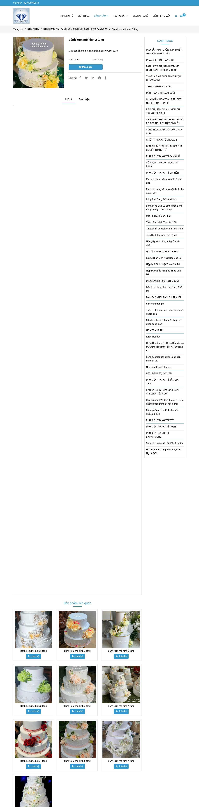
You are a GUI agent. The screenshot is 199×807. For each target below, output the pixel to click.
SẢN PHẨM (101, 15)
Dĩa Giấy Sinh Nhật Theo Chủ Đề (162, 280)
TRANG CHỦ (66, 15)
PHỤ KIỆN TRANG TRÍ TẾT (160, 420)
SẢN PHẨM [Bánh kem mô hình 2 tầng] (33, 29)
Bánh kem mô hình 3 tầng (77, 650)
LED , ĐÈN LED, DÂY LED (159, 373)
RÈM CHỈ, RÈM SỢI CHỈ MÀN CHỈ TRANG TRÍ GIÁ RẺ (163, 111)
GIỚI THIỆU (83, 15)
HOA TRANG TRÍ (154, 330)
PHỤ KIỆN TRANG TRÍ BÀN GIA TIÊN (162, 381)
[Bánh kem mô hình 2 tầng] (21, 16)
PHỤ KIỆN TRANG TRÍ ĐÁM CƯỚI (163, 156)
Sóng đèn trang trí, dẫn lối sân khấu (164, 443)
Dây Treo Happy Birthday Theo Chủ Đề (164, 289)
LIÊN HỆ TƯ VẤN (162, 15)
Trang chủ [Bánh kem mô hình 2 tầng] (18, 29)
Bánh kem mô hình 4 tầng (121, 706)
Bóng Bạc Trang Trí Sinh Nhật (161, 199)
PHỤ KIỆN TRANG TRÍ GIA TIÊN (162, 172)
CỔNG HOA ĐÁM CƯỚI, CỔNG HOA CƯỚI (164, 131)
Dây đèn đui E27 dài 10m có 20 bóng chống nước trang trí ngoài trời (165, 402)
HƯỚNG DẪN (120, 15)
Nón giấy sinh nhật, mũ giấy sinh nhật (163, 243)
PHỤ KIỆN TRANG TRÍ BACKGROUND (157, 435)
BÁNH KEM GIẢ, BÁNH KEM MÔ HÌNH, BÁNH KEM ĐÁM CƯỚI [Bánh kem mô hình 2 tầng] (75, 29)
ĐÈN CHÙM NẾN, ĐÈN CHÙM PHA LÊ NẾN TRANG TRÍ (164, 148)
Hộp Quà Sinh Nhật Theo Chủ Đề (163, 264)
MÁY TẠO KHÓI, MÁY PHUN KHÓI (163, 297)
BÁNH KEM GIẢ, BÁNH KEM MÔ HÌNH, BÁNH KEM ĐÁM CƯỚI (162, 68)
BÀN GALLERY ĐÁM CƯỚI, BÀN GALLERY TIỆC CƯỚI (162, 392)
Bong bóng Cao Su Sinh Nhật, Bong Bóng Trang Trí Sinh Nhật (164, 207)
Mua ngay (85, 67)
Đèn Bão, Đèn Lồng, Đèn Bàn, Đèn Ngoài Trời (163, 451)
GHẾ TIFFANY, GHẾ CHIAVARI (161, 139)
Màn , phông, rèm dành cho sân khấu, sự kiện (162, 412)
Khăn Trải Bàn (153, 336)
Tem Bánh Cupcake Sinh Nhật (161, 235)
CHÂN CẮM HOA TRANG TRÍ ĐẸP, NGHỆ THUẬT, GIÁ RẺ (163, 101)
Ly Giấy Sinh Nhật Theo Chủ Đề (162, 251)
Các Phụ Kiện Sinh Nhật (158, 216)
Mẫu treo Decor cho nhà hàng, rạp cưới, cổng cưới (163, 322)
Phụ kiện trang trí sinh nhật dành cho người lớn (165, 191)
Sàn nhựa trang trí (155, 303)
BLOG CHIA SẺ (140, 15)
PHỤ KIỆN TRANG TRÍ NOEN (161, 426)
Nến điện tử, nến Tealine (158, 367)
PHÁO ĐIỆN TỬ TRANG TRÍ (160, 60)
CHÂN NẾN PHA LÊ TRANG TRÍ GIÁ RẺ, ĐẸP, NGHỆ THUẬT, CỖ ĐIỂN (164, 121)
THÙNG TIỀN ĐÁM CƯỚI (158, 86)
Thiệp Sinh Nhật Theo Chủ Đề (161, 222)
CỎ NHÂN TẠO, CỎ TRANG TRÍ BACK (162, 164)
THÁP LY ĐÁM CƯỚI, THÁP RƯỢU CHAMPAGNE (163, 78)
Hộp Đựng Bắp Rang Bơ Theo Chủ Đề (163, 272)
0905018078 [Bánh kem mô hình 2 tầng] (31, 3)
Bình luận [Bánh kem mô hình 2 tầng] (84, 99)
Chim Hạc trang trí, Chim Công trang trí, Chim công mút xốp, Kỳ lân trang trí (165, 347)
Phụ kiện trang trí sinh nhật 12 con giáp (163, 181)
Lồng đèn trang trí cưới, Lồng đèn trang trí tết (163, 359)
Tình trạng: (74, 59)
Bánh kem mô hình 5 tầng (33, 650)
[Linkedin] (93, 78)
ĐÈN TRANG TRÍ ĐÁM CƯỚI (160, 93)
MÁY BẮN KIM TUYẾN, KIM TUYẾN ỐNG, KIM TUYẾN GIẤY (164, 51)
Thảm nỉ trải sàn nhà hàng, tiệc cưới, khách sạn (165, 312)
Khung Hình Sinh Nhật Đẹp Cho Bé (163, 258)
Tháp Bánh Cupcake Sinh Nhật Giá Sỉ (165, 228)
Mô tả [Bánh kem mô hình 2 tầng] (68, 99)
